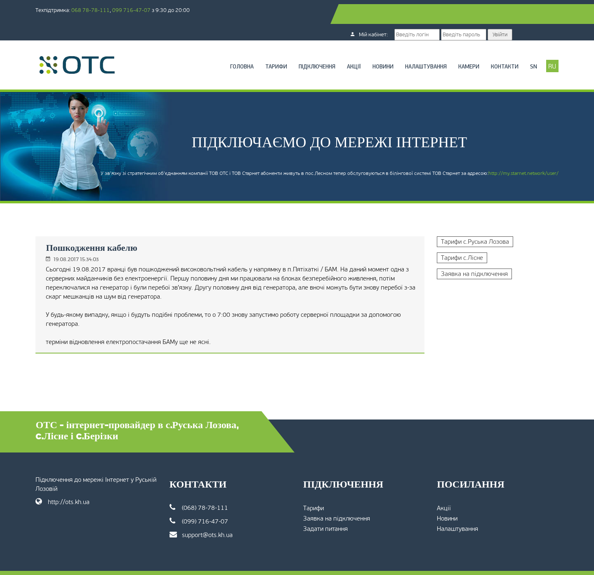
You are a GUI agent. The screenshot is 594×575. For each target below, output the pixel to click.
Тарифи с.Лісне (445, 238)
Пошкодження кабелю (126, 227)
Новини (348, 47)
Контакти (470, 47)
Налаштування (391, 47)
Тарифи (241, 47)
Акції (319, 47)
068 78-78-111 (125, 10)
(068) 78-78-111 (216, 488)
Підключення (282, 47)
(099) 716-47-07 (216, 501)
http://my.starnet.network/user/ (489, 162)
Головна (207, 47)
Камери (434, 47)
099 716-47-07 (166, 10)
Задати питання (325, 509)
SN (498, 47)
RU (518, 46)
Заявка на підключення (457, 254)
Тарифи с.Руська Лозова (458, 222)
